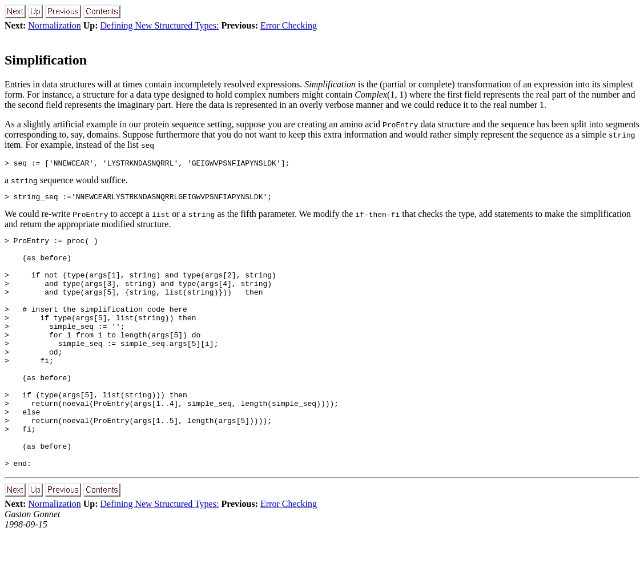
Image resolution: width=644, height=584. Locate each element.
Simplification (46, 60)
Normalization (54, 25)
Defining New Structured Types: (159, 25)
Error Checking (288, 25)
